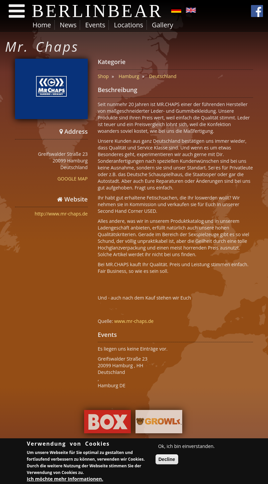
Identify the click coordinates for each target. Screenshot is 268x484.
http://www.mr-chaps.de (61, 213)
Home (42, 24)
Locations (128, 24)
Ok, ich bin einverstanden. (186, 447)
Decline (167, 460)
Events (95, 24)
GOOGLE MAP (72, 178)
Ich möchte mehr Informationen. (65, 480)
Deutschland (163, 76)
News (68, 24)
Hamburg (128, 76)
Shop (103, 76)
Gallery (162, 24)
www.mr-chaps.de (134, 321)
